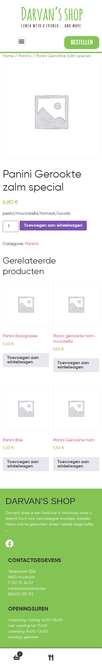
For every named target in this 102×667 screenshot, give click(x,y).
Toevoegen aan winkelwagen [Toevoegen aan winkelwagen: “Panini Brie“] (23, 464)
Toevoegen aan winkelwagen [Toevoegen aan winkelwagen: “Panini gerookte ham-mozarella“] (73, 365)
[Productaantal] (10, 226)
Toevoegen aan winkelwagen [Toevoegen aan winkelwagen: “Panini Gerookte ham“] (73, 464)
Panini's (25, 56)
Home (8, 56)
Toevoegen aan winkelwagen (53, 225)
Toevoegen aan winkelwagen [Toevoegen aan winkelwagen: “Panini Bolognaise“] (23, 360)
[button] (21, 41)
